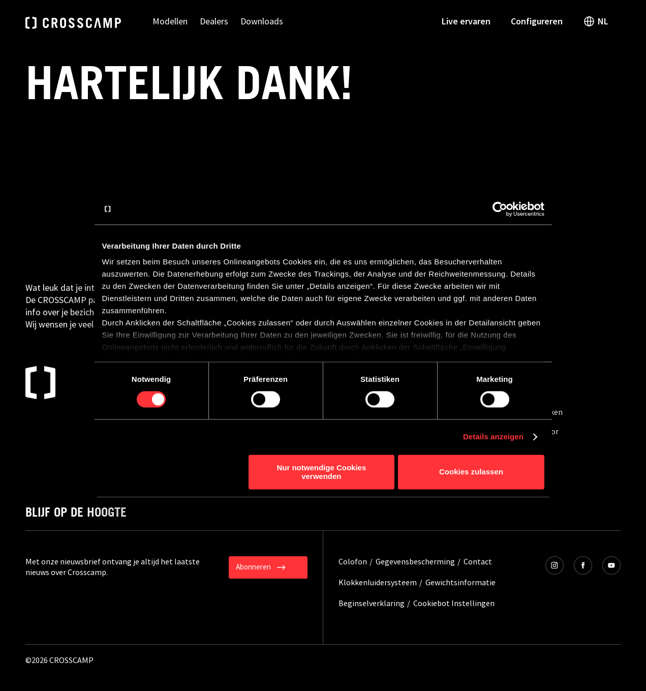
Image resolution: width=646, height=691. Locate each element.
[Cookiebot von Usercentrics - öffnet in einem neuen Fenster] (499, 209)
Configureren (537, 21)
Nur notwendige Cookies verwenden (321, 471)
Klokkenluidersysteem (378, 582)
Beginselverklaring (372, 603)
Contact (478, 561)
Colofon (353, 561)
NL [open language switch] (595, 21)
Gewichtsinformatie (460, 582)
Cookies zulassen (471, 472)
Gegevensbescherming (415, 561)
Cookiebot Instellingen (454, 603)
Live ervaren (466, 21)
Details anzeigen (493, 437)
